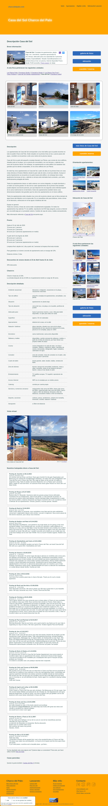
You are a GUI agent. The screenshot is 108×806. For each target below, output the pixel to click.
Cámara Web (33, 783)
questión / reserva (86, 323)
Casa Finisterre (77, 285)
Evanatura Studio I (92, 260)
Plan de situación (11, 789)
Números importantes (36, 791)
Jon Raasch (64, 461)
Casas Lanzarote (91, 191)
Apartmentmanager (35, 787)
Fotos (8, 787)
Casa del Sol (29, 214)
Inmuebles (56, 791)
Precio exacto (44, 63)
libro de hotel (20, 751)
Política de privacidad (59, 785)
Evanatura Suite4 (91, 298)
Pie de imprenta (57, 783)
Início (62, 6)
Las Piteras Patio (77, 260)
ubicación (87, 61)
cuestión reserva (87, 153)
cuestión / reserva (86, 69)
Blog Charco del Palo (12, 783)
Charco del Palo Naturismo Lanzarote (65, 803)
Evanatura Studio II (78, 272)
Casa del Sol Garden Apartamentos (92, 285)
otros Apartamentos (58, 789)
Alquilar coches (81, 6)
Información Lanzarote (95, 6)
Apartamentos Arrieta (78, 191)
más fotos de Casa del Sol (87, 145)
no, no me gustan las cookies (22, 800)
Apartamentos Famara (93, 177)
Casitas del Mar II (28, 763)
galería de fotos (86, 53)
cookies (10, 804)
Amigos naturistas (35, 789)
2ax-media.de (57, 787)
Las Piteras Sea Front (93, 272)
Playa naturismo (10, 785)
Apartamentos (70, 6)
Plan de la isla (34, 785)
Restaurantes (10, 793)
